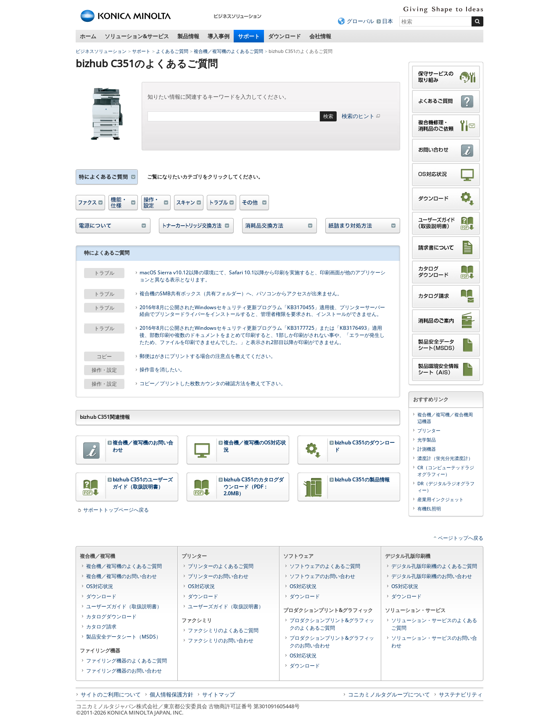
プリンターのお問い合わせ (218, 576)
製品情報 (188, 36)
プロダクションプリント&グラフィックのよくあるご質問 (332, 624)
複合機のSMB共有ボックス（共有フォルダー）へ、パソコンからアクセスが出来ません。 (241, 293)
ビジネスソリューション (101, 51)
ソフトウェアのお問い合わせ (322, 576)
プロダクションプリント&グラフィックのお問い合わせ (332, 641)
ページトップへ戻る (460, 537)
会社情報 (320, 36)
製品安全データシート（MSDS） (123, 636)
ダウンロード (284, 36)
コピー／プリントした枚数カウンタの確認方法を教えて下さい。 (213, 383)
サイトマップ (218, 694)
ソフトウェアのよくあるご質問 (325, 566)
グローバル (360, 21)
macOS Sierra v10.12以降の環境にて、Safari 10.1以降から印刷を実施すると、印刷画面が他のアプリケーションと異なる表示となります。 (262, 276)
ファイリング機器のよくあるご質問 (126, 660)
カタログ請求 (101, 626)
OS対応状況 (99, 586)
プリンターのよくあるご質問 (220, 566)
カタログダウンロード (111, 616)
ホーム (88, 36)
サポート (249, 36)
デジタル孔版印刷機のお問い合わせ (431, 576)
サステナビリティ (461, 694)
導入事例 (218, 36)
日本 (387, 21)
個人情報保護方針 (171, 694)
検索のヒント (361, 116)
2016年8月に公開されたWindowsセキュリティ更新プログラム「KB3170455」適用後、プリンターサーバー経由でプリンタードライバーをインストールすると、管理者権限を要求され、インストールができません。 (262, 311)
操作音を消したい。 (162, 369)
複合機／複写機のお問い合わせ (121, 576)
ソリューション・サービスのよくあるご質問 (434, 624)
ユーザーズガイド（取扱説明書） (124, 606)
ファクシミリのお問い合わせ (220, 640)
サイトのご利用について (111, 694)
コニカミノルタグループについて (389, 694)
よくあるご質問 (172, 51)
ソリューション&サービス (137, 36)
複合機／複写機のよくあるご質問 (228, 51)
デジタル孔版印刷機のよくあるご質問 (434, 566)
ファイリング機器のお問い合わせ (124, 670)
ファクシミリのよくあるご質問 (223, 630)
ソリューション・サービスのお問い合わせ (434, 641)
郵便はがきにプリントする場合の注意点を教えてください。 (208, 356)
